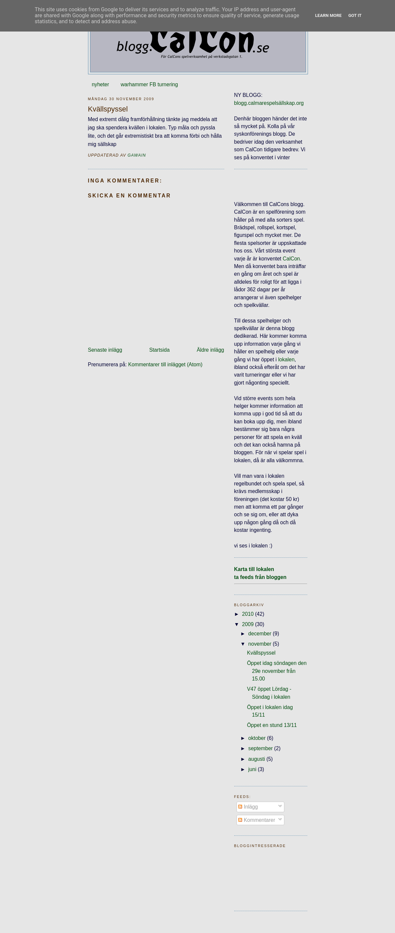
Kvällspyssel (261, 653)
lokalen (286, 359)
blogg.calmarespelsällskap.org (269, 103)
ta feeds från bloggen (260, 577)
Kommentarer (256, 820)
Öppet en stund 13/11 (272, 725)
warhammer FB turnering (149, 84)
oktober (257, 738)
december (260, 633)
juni (253, 769)
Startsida (159, 350)
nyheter (100, 84)
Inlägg (248, 807)
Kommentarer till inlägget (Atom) (165, 364)
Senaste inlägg (105, 350)
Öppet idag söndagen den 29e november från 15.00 (276, 671)
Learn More (328, 15)
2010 (248, 614)
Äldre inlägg (210, 350)
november (260, 644)
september (261, 748)
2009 (248, 624)
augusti (257, 759)
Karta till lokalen (254, 569)
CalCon (291, 258)
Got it (354, 15)
